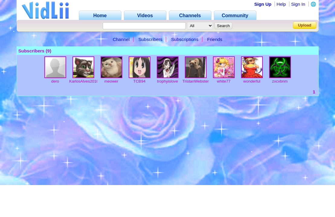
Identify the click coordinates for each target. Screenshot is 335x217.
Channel (121, 39)
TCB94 (139, 81)
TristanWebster (195, 81)
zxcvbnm (280, 81)
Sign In (298, 4)
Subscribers (150, 39)
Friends (214, 39)
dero (55, 81)
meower (111, 81)
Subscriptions (184, 39)
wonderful (251, 81)
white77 (223, 81)
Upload (304, 25)
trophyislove (167, 81)
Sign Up (263, 4)
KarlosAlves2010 (84, 81)
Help (281, 4)
